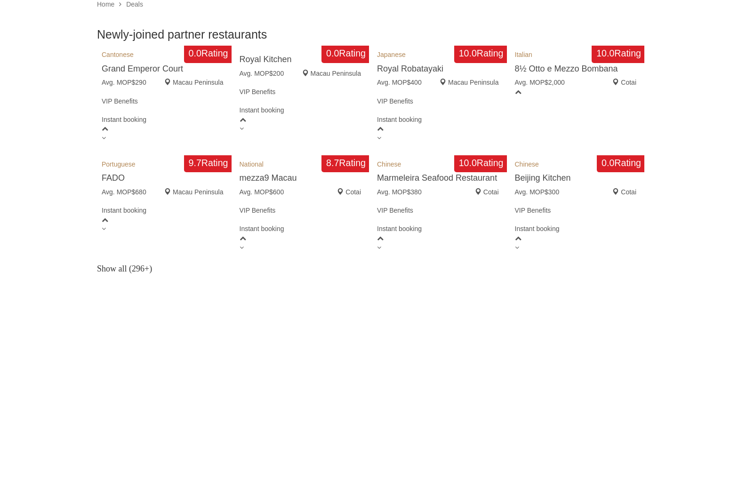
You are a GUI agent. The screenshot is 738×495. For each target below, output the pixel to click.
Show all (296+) (124, 268)
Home (105, 4)
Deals (134, 4)
